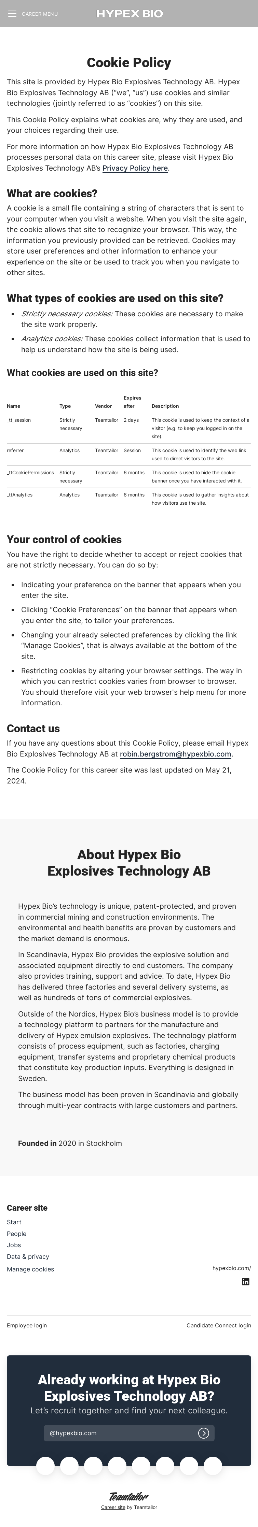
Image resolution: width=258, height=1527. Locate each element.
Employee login (27, 1325)
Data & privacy (28, 1256)
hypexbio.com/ (232, 1268)
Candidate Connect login (219, 1325)
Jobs (14, 1245)
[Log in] (203, 1433)
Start (14, 1222)
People (16, 1233)
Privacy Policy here (135, 168)
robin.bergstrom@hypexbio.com (175, 754)
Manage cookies (30, 1269)
